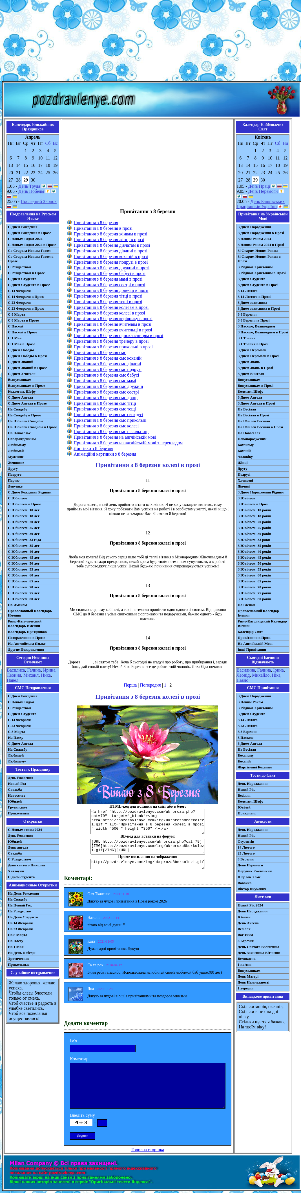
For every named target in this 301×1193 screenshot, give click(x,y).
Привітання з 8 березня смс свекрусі (108, 414)
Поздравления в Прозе (26, 637)
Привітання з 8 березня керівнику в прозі (113, 318)
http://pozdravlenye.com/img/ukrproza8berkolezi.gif (147, 864)
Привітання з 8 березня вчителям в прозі (112, 324)
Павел (12, 680)
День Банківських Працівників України (260, 204)
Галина (34, 670)
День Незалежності (253, 982)
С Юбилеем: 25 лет (23, 528)
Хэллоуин (16, 871)
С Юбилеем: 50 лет (23, 563)
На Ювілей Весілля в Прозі (260, 427)
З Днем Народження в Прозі (261, 233)
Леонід (243, 675)
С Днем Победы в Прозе (28, 356)
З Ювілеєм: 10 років (254, 510)
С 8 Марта (16, 314)
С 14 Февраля (19, 291)
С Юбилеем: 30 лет (23, 534)
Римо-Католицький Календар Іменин (262, 623)
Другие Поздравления (26, 649)
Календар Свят (250, 632)
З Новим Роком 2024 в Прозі (261, 244)
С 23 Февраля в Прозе (26, 308)
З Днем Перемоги (252, 350)
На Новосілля (249, 433)
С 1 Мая (14, 338)
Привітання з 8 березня (96, 222)
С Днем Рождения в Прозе (29, 233)
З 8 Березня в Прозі (253, 320)
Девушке (15, 486)
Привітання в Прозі (254, 637)
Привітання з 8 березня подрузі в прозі (111, 262)
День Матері (248, 976)
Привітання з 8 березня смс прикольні (110, 420)
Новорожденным (22, 439)
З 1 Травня (246, 338)
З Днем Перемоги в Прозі (258, 356)
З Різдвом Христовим (255, 267)
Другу (13, 468)
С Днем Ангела (20, 397)
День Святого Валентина (258, 947)
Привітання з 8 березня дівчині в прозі (110, 250)
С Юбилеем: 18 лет (23, 516)
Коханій (244, 451)
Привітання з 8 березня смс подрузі (107, 369)
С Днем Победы (21, 350)
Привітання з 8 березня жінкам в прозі (110, 233)
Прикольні (247, 813)
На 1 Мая (15, 947)
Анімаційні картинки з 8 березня (105, 454)
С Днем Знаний (20, 362)
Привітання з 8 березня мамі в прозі (108, 279)
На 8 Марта (17, 935)
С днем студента (21, 877)
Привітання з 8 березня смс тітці (105, 403)
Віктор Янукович (252, 889)
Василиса (16, 670)
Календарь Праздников (27, 632)
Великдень (246, 958)
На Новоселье (19, 433)
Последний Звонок (39, 201)
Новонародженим (252, 439)
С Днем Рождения (22, 227)
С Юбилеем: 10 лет (23, 510)
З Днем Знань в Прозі (255, 368)
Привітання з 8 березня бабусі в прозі (109, 273)
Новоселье (16, 795)
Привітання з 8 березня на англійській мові (115, 437)
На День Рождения (23, 893)
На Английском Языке (26, 643)
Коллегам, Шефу (22, 391)
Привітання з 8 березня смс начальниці (111, 431)
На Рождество (19, 911)
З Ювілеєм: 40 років (254, 551)
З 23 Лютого (248, 726)
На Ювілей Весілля (254, 421)
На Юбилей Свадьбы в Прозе (32, 427)
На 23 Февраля (20, 929)
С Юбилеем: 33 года (24, 539)
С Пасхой (15, 326)
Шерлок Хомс (249, 877)
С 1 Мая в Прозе (21, 344)
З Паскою (245, 737)
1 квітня (244, 964)
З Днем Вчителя (251, 374)
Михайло (260, 675)
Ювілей (244, 807)
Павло (242, 680)
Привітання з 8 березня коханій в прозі (111, 256)
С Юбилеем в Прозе (24, 504)
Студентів (246, 841)
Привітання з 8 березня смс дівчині (107, 363)
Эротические (18, 958)
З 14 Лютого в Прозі (254, 296)
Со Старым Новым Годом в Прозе (31, 258)
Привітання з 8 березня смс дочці (106, 397)
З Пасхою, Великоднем (256, 326)
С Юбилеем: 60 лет (23, 575)
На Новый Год (20, 905)
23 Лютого (246, 853)
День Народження (252, 783)
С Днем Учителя (22, 374)
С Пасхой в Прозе (22, 332)
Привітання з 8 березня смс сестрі (106, 392)
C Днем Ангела (20, 743)
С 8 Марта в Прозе (23, 320)
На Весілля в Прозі (253, 415)
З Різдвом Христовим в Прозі (261, 273)
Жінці (242, 462)
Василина (245, 670)
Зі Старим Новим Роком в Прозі (259, 258)
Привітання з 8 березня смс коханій (107, 358)
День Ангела (248, 923)
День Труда (29, 186)
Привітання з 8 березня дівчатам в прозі (112, 245)
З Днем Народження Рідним (261, 492)
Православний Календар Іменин (258, 613)
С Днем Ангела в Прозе (27, 403)
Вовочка (244, 883)
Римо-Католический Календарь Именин (24, 623)
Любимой (16, 451)
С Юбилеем (17, 498)
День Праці (259, 186)
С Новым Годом (21, 702)
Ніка (276, 675)
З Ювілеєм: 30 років (254, 534)
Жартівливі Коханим (255, 767)
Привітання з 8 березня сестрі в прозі (109, 284)
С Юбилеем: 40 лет (23, 551)
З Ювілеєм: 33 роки (254, 539)
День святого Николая (26, 865)
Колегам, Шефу (250, 391)
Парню (13, 480)
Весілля (244, 795)
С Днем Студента (22, 279)
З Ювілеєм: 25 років (254, 528)
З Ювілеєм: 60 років (254, 575)
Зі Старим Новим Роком (258, 250)
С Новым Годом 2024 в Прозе (32, 244)
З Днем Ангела (250, 397)
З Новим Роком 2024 (254, 239)
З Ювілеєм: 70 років (254, 587)
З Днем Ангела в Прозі (256, 403)
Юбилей (15, 801)
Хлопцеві (245, 480)
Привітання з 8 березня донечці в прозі (111, 290)
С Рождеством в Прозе (26, 273)
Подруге (14, 474)
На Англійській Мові (255, 643)
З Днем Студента (251, 279)
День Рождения (20, 777)
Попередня (150, 685)
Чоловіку (245, 457)
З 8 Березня (247, 314)
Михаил (31, 675)
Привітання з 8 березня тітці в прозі (108, 296)
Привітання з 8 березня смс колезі (106, 425)
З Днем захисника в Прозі (259, 308)
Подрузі (244, 474)
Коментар (79, 1058)
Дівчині (244, 486)
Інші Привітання (252, 649)
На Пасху (15, 737)
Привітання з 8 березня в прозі (103, 228)
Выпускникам (19, 379)
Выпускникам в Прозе (26, 385)
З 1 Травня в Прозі (253, 344)
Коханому (246, 445)
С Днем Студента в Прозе (29, 285)
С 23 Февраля (19, 302)
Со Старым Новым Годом (29, 250)
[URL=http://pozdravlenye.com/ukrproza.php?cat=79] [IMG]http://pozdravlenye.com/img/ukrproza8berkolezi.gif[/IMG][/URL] (147, 847)
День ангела (18, 847)
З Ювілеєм (246, 498)
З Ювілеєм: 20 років (254, 522)
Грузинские (17, 807)
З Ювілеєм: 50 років (254, 563)
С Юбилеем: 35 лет (23, 545)
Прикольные (18, 813)
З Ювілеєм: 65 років (254, 581)
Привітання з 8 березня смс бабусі (106, 375)
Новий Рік (246, 789)
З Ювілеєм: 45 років (254, 557)
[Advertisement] (150, 41)
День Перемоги (263, 191)
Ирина (49, 670)
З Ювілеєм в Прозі (253, 504)
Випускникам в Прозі (255, 385)
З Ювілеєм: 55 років (254, 569)
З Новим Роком (250, 702)
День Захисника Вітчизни (259, 953)
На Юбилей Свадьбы (25, 421)
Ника (46, 675)
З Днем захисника (252, 302)
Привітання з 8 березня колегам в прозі (111, 307)
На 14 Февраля (20, 923)
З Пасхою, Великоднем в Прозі (263, 332)
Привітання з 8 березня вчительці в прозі (113, 329)
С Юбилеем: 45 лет (23, 557)
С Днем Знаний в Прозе (27, 368)
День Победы (31, 191)
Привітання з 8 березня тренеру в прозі (111, 341)
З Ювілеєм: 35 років (254, 545)
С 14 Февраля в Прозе (26, 296)
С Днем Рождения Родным (30, 492)
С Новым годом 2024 (25, 829)
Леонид (14, 675)
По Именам (17, 605)
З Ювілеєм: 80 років (254, 599)
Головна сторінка (147, 1149)
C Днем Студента (22, 714)
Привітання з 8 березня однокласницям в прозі (118, 335)
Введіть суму (82, 1115)
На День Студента (23, 917)
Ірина (278, 670)
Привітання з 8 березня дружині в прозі (111, 267)
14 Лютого (246, 847)
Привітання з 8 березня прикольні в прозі (113, 346)
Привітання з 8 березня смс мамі (105, 380)
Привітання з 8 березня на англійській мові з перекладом (128, 442)
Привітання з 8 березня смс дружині (108, 386)
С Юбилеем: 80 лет (23, 599)
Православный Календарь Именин (30, 613)
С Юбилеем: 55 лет (23, 569)
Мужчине (16, 457)
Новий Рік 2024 (250, 905)
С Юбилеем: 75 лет (23, 593)
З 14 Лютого (248, 291)
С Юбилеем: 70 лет (23, 587)
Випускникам (249, 379)
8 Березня (246, 859)
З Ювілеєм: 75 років (254, 593)
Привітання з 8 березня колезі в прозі (109, 313)
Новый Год (17, 783)
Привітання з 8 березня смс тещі (105, 409)
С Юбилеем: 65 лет (23, 581)
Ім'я (73, 1040)
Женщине (16, 462)
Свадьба (15, 789)
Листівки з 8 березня (93, 448)
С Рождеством (19, 267)
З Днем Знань (249, 362)
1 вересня (245, 988)
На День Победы (22, 953)
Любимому (17, 445)
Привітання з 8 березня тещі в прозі (108, 301)
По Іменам (246, 605)
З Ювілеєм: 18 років (254, 516)
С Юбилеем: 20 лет (23, 522)
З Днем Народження (254, 227)
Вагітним (245, 935)
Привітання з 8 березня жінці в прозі (109, 239)
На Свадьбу (17, 409)
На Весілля (247, 409)
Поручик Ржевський (255, 871)
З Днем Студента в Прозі (258, 285)
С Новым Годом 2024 (25, 239)
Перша (130, 685)
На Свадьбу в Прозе (24, 415)
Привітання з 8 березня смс (100, 352)
